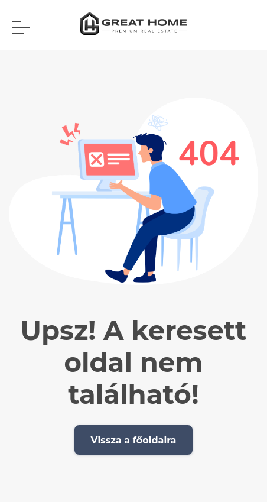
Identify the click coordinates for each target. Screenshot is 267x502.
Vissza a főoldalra (134, 440)
